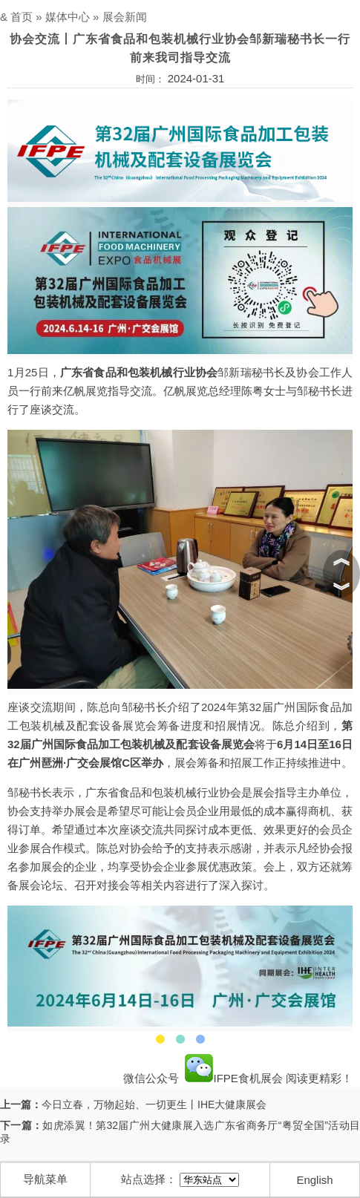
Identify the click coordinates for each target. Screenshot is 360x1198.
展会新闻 (124, 16)
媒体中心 (67, 16)
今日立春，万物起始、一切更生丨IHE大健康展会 (154, 1104)
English (314, 1180)
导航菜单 (45, 1179)
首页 (21, 16)
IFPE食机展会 (234, 1078)
